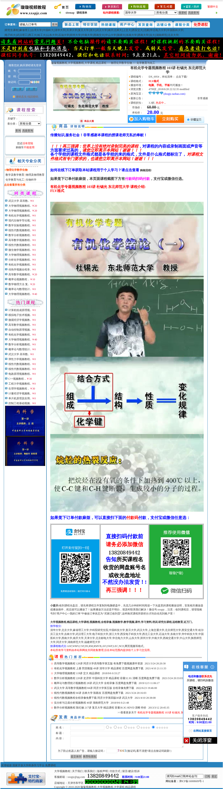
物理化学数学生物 (121, 62)
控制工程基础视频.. (19, 403)
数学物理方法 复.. (18, 284)
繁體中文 (212, 6)
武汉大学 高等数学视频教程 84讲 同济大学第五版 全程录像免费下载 (94, 688)
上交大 (127, 30)
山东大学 (52, 35)
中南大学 (87, 35)
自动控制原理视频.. (19, 329)
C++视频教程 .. (17, 378)
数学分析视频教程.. (19, 235)
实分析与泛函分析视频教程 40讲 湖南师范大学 (81, 702)
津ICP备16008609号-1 (191, 781)
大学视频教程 (62, 771)
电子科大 (10, 35)
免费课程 (50, 765)
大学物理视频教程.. (19, 205)
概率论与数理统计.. (19, 289)
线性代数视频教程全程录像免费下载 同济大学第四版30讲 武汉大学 (93, 697)
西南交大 (99, 35)
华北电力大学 (158, 30)
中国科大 (48, 30)
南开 (110, 30)
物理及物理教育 (35, 174)
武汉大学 (101, 30)
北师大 (118, 30)
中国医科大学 (175, 30)
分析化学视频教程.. (19, 259)
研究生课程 (11, 30)
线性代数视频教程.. (19, 230)
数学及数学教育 (15, 174)
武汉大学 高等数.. (18, 200)
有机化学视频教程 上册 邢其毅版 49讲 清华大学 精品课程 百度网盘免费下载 (98, 668)
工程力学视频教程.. (19, 383)
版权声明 (102, 771)
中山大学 (110, 35)
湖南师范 (161, 35)
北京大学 (173, 35)
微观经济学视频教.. (19, 319)
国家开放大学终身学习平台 (28, 765)
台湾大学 (36, 30)
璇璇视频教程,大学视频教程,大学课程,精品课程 (78, 62)
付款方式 (115, 771)
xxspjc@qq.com (76, 777)
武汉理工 (22, 35)
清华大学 (60, 30)
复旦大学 (83, 30)
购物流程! (146, 170)
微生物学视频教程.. (19, 249)
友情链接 (6, 765)
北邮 (146, 30)
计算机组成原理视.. (19, 310)
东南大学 (131, 35)
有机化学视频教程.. (19, 215)
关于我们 (77, 771)
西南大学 (143, 35)
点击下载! (181, 76)
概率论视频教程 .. (18, 279)
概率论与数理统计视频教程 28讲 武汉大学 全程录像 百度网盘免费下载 (95, 683)
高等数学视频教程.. (19, 240)
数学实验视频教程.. (19, 225)
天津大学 (71, 30)
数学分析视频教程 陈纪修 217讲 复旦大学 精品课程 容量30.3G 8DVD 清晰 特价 (100, 707)
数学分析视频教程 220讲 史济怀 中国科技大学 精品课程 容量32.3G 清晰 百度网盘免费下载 (107, 678)
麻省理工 (24, 30)
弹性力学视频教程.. (19, 359)
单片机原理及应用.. (19, 398)
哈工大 (42, 35)
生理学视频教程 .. (18, 388)
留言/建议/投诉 (131, 771)
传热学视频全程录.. (19, 269)
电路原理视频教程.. (19, 373)
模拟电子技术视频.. (19, 315)
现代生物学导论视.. (19, 220)
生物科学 (31, 179)
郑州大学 (75, 35)
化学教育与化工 (15, 179)
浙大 (92, 30)
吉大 (152, 35)
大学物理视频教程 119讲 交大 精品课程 (77, 673)
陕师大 (121, 35)
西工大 (32, 35)
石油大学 (63, 35)
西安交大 (137, 30)
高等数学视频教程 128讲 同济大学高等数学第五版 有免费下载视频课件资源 (98, 663)
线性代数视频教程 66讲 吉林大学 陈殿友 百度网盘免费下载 (88, 692)
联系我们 (89, 771)
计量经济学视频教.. (19, 393)
